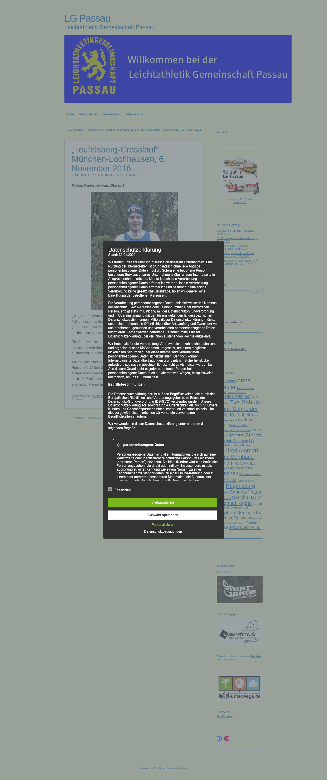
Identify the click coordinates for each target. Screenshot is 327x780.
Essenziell (119, 489)
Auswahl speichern (162, 515)
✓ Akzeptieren (162, 503)
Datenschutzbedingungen (163, 531)
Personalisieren (163, 524)
